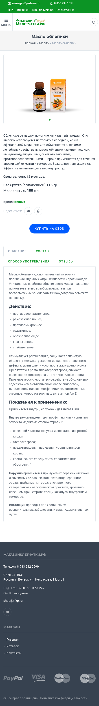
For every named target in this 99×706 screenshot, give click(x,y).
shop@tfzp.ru (13, 600)
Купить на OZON (49, 228)
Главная (13, 639)
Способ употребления (28, 261)
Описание (17, 251)
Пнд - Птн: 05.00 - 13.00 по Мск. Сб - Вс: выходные (41, 10)
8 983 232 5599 (28, 566)
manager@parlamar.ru (24, 3)
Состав (42, 251)
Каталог (13, 646)
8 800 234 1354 (61, 3)
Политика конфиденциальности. (64, 698)
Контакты (14, 653)
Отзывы (66, 261)
